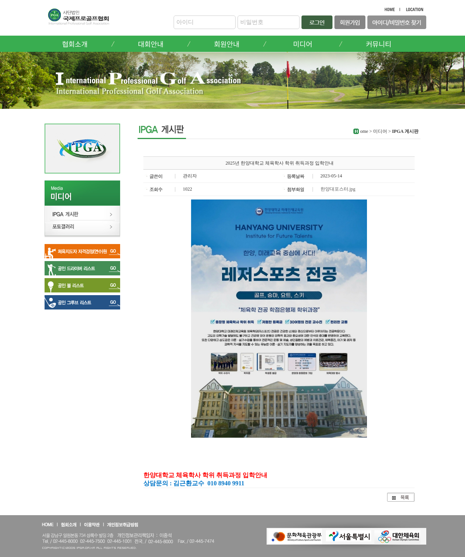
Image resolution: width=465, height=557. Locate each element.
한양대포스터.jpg (337, 189)
